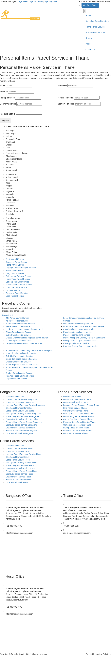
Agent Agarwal (50, 1)
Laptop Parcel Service (15, 290)
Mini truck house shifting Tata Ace (78, 323)
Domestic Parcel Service (16, 262)
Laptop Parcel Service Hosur (18, 477)
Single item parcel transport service (21, 359)
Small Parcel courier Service (18, 362)
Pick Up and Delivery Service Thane (79, 413)
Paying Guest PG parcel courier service (80, 340)
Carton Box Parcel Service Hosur (20, 468)
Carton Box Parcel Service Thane (78, 419)
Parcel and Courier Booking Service (79, 329)
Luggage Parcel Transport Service (21, 268)
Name (2, 85)
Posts (87, 44)
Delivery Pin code (66, 104)
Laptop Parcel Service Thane (76, 428)
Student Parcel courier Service (19, 373)
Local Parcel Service (15, 296)
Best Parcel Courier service (18, 326)
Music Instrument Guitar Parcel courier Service (83, 326)
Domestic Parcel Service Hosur (19, 448)
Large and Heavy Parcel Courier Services (24, 343)
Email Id (4, 92)
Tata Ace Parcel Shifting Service (20, 376)
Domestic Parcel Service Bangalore (21, 399)
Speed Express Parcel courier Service (22, 364)
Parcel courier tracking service (76, 335)
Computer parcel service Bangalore (21, 425)
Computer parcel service (16, 287)
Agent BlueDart (36, 1)
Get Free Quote (90, 5)
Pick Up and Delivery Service (18, 276)
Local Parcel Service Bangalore (19, 433)
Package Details (7, 114)
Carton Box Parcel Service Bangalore (22, 419)
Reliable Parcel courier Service (19, 356)
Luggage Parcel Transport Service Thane (81, 405)
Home (88, 15)
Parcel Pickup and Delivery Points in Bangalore (84, 338)
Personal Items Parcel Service (19, 285)
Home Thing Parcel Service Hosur (21, 465)
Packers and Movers (15, 259)
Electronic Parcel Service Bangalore (21, 430)
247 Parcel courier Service (17, 318)
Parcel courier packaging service (77, 332)
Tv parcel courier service (16, 379)
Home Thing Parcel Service (18, 279)
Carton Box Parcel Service (17, 282)
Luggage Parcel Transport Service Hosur (24, 454)
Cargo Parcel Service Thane (75, 411)
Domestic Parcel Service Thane (77, 399)
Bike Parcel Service (14, 270)
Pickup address (7, 98)
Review (88, 38)
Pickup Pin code (65, 98)
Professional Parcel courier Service (21, 353)
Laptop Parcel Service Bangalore (20, 428)
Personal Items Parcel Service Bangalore (24, 422)
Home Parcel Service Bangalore (20, 402)
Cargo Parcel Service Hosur (18, 460)
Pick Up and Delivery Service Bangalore (23, 413)
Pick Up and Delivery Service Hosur (21, 462)
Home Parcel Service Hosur (18, 451)
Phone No (62, 85)
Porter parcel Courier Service (76, 343)
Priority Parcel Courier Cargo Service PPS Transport (29, 350)
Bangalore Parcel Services (97, 21)
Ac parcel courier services (17, 321)
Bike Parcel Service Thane (75, 408)
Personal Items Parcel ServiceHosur (22, 471)
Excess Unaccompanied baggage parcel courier (27, 338)
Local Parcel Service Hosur (18, 482)
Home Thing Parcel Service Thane (78, 416)
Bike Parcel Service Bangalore (19, 408)
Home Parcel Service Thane (75, 402)
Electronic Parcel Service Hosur (20, 479)
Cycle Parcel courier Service (18, 335)
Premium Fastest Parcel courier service (80, 346)
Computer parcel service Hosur (19, 474)
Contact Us (90, 49)
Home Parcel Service (15, 265)
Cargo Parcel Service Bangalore (20, 411)
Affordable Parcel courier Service (20, 323)
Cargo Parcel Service (15, 273)
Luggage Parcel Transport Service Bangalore (25, 405)
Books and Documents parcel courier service (25, 329)
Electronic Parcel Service (17, 293)
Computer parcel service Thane (77, 425)
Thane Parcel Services (95, 27)
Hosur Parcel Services (95, 32)
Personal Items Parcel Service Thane (79, 422)
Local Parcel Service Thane (75, 433)
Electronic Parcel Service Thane (77, 430)
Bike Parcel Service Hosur (17, 457)
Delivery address (8, 104)
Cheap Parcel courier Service (18, 332)
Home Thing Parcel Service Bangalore (22, 416)
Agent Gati (23, 1)
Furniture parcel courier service (19, 340)
